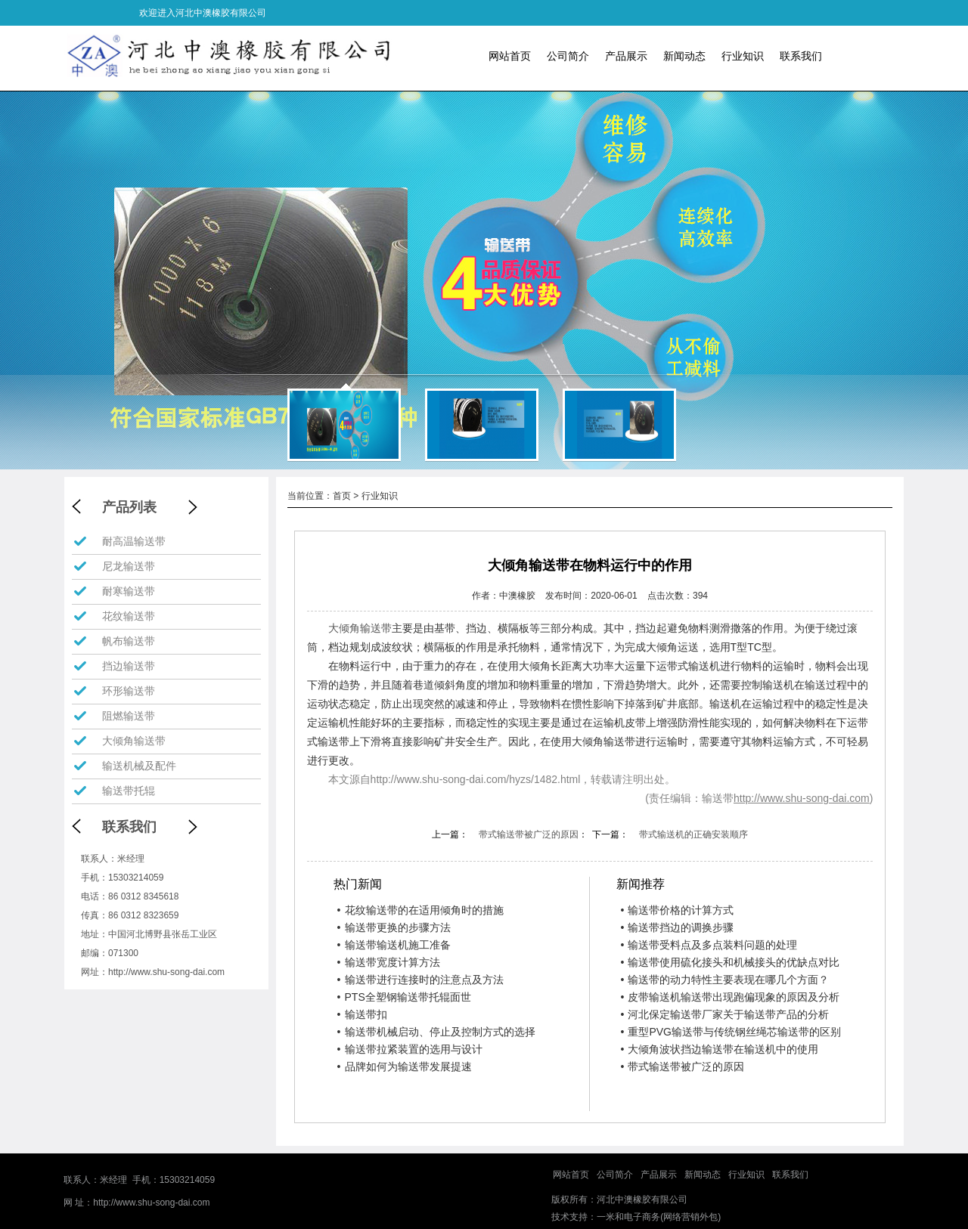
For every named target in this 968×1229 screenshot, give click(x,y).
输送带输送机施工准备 (394, 945)
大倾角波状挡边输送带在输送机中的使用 (719, 1049)
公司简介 (568, 56)
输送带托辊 (128, 791)
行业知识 (742, 56)
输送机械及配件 (139, 766)
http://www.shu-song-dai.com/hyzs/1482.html (476, 779)
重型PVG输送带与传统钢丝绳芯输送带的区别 (730, 1032)
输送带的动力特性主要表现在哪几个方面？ (724, 980)
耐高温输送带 (134, 541)
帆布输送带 (128, 641)
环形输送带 (128, 691)
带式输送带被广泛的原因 (529, 834)
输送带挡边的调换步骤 (677, 927)
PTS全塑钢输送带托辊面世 (404, 997)
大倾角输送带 (134, 741)
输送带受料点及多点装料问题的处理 (708, 945)
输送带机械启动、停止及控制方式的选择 (436, 1032)
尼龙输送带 (128, 566)
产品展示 (626, 56)
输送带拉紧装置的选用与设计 (409, 1049)
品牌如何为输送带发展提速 (404, 1066)
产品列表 (129, 507)
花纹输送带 (128, 616)
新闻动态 (684, 56)
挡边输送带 (128, 666)
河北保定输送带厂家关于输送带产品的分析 (724, 1014)
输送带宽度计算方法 (388, 962)
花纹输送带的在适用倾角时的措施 (420, 910)
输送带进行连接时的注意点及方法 (420, 980)
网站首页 (510, 56)
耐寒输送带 (128, 591)
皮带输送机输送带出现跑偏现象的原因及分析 (729, 997)
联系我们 (801, 56)
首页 (342, 496)
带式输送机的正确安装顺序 (693, 834)
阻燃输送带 (128, 716)
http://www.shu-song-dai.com (166, 972)
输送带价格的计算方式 (677, 910)
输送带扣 (362, 1014)
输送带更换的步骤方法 (394, 927)
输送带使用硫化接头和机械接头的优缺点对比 (729, 962)
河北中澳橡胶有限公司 (642, 1199)
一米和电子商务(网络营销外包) (659, 1217)
